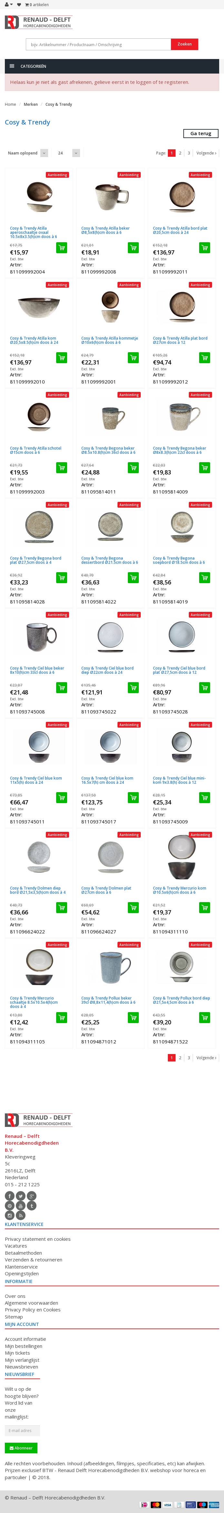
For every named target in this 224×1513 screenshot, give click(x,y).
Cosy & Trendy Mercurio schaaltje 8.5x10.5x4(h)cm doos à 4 (34, 1002)
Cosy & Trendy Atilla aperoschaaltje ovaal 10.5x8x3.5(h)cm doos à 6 (33, 232)
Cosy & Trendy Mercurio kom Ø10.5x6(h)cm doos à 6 (179, 890)
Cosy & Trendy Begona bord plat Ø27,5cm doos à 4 (35, 560)
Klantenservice (21, 1266)
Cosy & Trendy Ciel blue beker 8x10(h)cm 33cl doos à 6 (37, 670)
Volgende (206, 153)
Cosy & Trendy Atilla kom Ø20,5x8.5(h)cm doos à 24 (34, 340)
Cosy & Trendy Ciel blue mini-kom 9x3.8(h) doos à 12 (179, 780)
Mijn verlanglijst (22, 1360)
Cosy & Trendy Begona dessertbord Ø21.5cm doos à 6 (109, 560)
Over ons (15, 1296)
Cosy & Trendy (59, 104)
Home (10, 104)
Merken (31, 104)
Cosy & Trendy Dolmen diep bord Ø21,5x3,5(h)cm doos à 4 (38, 890)
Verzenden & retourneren (33, 1259)
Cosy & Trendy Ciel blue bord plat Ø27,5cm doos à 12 (179, 670)
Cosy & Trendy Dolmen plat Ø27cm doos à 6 (106, 890)
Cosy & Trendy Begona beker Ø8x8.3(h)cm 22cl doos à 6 (179, 450)
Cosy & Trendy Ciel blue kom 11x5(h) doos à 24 (36, 780)
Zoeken (185, 44)
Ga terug (200, 133)
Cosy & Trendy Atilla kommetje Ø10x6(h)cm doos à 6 (109, 340)
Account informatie (25, 1339)
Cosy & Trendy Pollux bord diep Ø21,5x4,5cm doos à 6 (181, 1000)
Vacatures (16, 1245)
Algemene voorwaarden (31, 1302)
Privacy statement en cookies (38, 1239)
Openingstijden (22, 1273)
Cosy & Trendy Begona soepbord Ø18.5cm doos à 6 (179, 560)
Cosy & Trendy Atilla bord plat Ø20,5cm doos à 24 (180, 230)
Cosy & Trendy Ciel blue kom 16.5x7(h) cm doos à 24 (107, 780)
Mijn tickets (17, 1352)
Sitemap (14, 1316)
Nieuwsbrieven (21, 1366)
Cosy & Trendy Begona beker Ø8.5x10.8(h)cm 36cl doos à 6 (108, 450)
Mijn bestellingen (23, 1346)
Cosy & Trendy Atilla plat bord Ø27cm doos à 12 (180, 340)
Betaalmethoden (23, 1252)
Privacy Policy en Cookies (33, 1309)
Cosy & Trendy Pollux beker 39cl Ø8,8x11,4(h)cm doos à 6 (108, 1000)
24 (60, 153)
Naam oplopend (22, 153)
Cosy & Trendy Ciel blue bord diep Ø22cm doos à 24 (107, 670)
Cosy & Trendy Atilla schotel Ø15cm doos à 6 (35, 450)
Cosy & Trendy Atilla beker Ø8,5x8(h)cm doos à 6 (105, 230)
